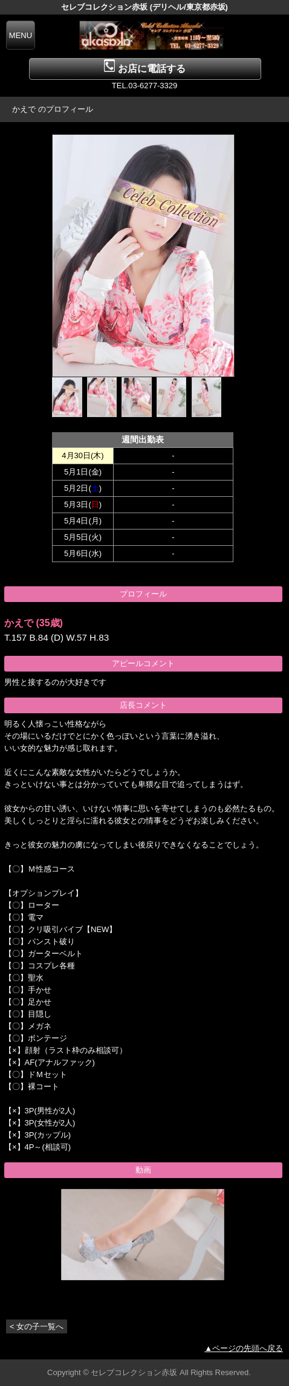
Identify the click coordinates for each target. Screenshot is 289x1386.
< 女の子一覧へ (36, 1326)
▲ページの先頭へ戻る (243, 1348)
